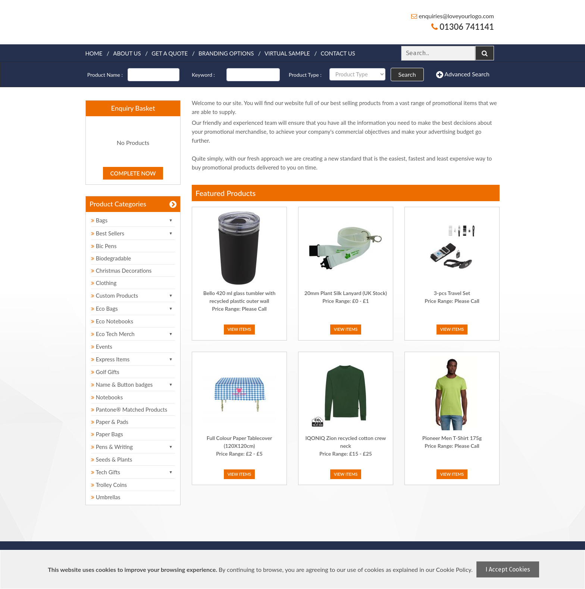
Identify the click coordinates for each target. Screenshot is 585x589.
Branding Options (226, 53)
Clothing (103, 282)
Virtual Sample (287, 53)
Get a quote (169, 53)
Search (407, 74)
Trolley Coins (109, 484)
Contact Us (338, 53)
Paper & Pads (109, 421)
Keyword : (203, 75)
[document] (293, 569)
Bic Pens (103, 246)
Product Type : (305, 75)
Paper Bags (107, 434)
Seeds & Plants (111, 459)
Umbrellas (106, 497)
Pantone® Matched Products (129, 409)
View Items (239, 329)
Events (101, 346)
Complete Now (133, 173)
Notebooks (107, 397)
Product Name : (105, 75)
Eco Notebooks (112, 321)
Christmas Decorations (121, 270)
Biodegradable (111, 258)
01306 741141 (462, 27)
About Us (127, 53)
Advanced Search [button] (462, 74)
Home (93, 53)
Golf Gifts (105, 371)
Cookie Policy (453, 569)
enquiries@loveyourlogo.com (452, 15)
